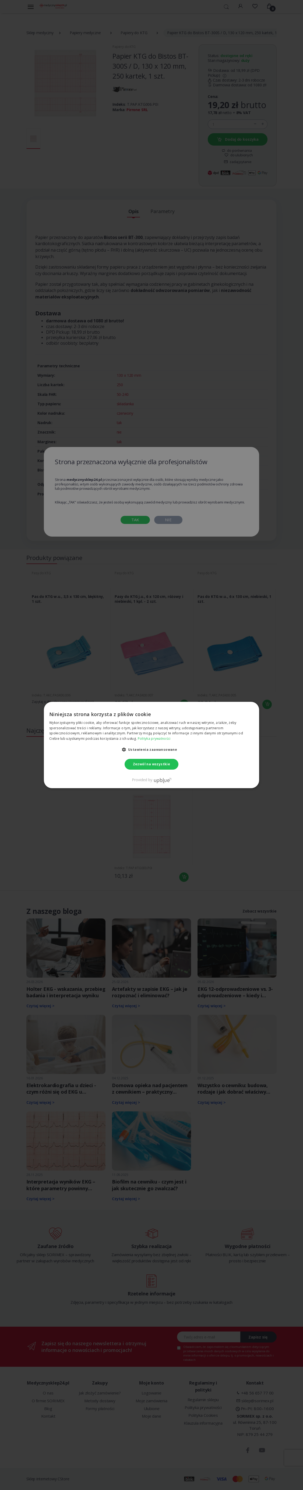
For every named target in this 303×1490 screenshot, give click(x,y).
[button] (151, 749)
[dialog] (151, 745)
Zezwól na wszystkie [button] (151, 764)
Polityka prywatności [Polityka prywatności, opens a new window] (154, 738)
